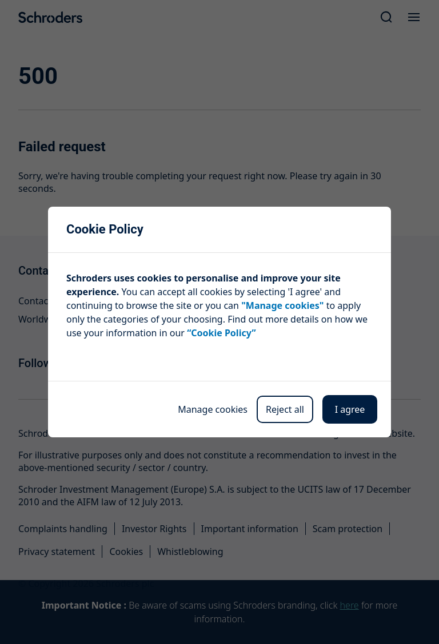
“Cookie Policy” (221, 333)
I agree (350, 409)
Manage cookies (213, 409)
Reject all (285, 409)
